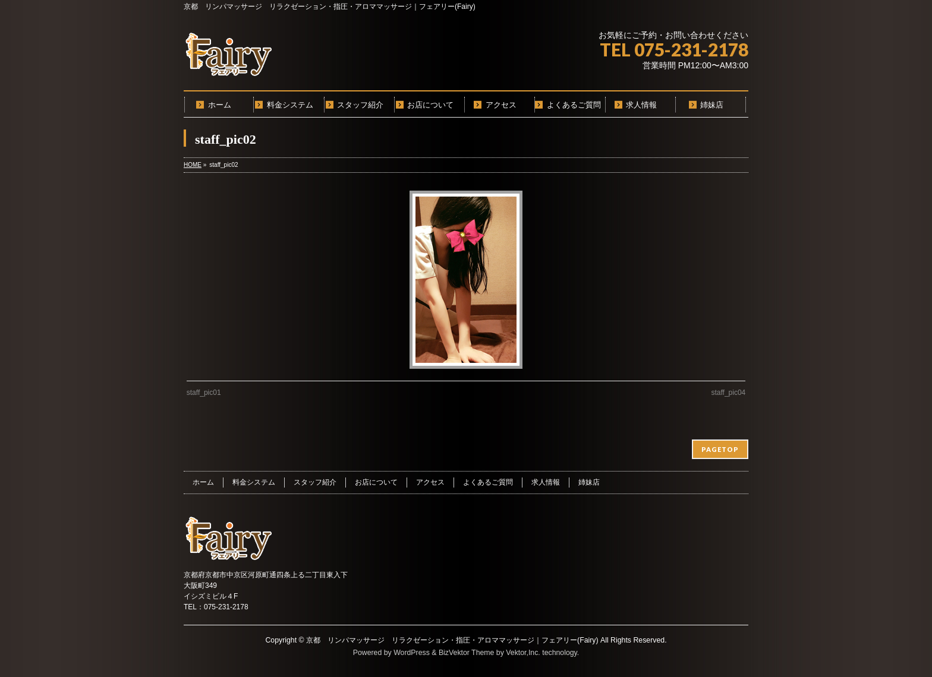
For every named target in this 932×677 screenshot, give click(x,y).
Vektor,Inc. (523, 652)
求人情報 (545, 482)
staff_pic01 (204, 392)
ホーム (203, 482)
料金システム (253, 482)
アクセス (430, 482)
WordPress (411, 652)
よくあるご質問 (488, 482)
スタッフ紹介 (315, 482)
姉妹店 (589, 482)
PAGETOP (720, 449)
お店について (376, 482)
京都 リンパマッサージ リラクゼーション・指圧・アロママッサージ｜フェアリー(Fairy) (452, 640)
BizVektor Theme (467, 652)
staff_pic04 (728, 392)
